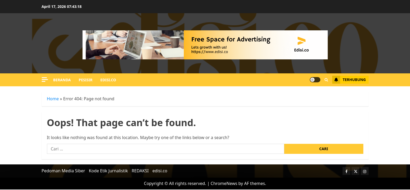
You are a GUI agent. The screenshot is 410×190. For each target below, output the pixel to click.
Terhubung (349, 80)
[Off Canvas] (45, 79)
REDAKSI (140, 171)
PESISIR (86, 79)
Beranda (62, 79)
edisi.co (108, 79)
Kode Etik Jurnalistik (108, 171)
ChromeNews (224, 183)
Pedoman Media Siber (63, 171)
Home (53, 99)
